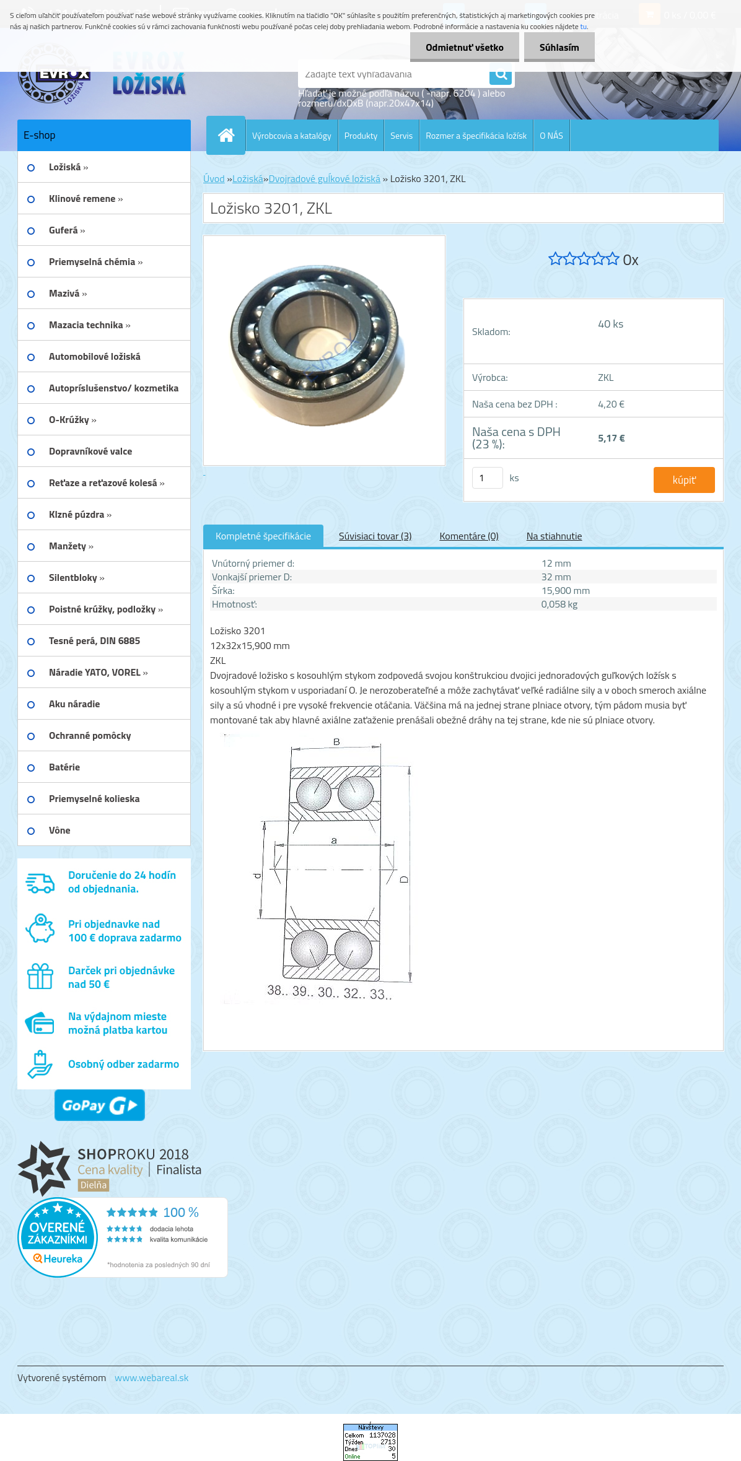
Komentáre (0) (468, 535)
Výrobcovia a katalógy (291, 135)
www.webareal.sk (152, 1377)
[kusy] (487, 478)
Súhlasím (559, 47)
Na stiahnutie (554, 535)
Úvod (214, 178)
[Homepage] (231, 135)
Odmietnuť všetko (465, 47)
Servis (401, 135)
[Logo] (102, 74)
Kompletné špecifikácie (263, 535)
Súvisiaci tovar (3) (375, 535)
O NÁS (551, 135)
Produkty (361, 135)
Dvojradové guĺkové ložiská (324, 178)
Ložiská (247, 178)
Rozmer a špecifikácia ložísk (476, 135)
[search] (500, 74)
